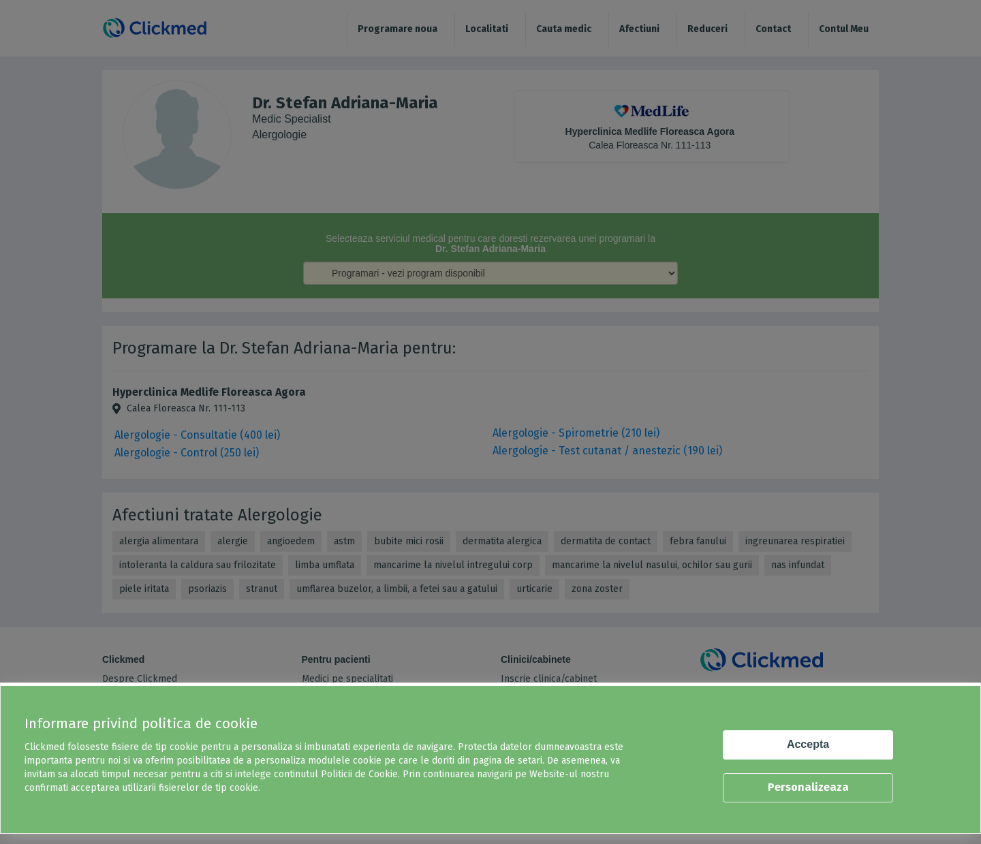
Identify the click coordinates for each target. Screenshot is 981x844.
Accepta (808, 744)
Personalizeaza (808, 787)
